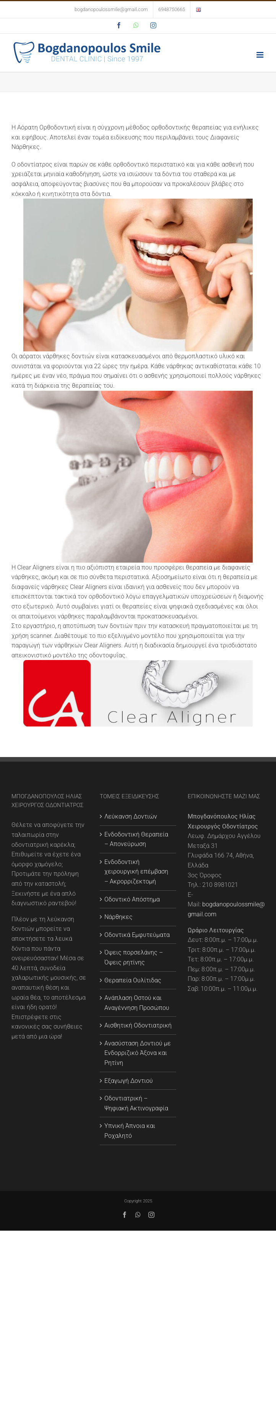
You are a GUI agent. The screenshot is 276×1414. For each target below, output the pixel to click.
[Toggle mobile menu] (261, 55)
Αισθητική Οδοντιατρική (138, 1025)
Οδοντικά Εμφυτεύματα (137, 934)
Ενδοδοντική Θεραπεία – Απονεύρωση (136, 839)
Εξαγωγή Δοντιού (128, 1080)
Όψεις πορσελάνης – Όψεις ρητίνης (133, 957)
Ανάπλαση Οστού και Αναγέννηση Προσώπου (136, 1002)
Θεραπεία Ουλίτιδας (132, 980)
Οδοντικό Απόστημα (132, 899)
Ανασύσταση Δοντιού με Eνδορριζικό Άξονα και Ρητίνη (137, 1053)
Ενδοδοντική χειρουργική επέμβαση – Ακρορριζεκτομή (136, 871)
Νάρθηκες (118, 917)
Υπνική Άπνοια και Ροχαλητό (129, 1130)
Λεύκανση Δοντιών (130, 816)
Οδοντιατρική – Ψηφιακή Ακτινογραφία (136, 1103)
